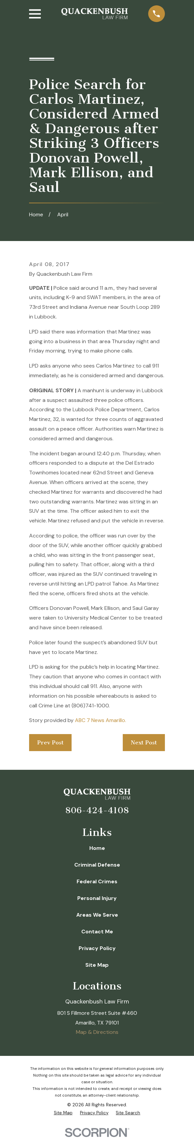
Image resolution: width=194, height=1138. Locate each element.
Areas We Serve (97, 914)
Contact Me (97, 931)
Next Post (144, 742)
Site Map (97, 964)
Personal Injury (97, 898)
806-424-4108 (97, 810)
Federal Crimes (97, 881)
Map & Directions (97, 1032)
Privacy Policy (97, 948)
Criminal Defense (97, 864)
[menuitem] (63, 1113)
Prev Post (50, 742)
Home (97, 848)
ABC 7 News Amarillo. (100, 720)
